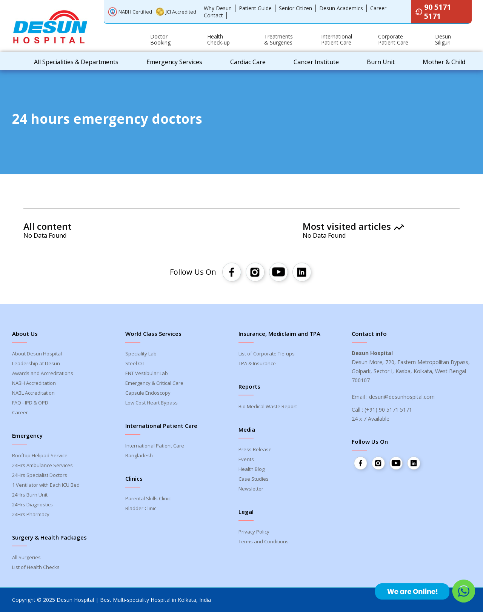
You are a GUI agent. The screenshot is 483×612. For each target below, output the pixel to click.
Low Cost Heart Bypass (151, 402)
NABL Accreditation (33, 392)
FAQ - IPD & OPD (30, 402)
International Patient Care (154, 445)
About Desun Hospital (37, 353)
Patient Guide (255, 8)
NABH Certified (130, 11)
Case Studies (253, 478)
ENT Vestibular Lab (146, 373)
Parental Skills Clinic (148, 498)
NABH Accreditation (34, 383)
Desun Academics (341, 8)
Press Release (255, 449)
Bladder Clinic (140, 508)
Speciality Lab (141, 353)
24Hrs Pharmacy (30, 514)
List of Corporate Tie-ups (266, 353)
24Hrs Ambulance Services (42, 465)
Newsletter (250, 488)
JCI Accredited (176, 12)
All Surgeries (26, 557)
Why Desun (218, 8)
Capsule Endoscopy (148, 392)
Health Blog (251, 469)
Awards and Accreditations (42, 373)
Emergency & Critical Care (154, 383)
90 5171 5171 (433, 11)
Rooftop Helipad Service (40, 455)
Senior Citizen (295, 8)
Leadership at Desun (36, 363)
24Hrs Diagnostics (32, 504)
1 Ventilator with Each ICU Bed (46, 484)
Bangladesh (139, 455)
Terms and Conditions (263, 541)
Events (246, 459)
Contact (213, 15)
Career (378, 8)
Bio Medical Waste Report (267, 406)
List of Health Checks (36, 567)
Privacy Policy (253, 531)
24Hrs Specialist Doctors (39, 475)
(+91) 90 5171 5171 (388, 409)
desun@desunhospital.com (402, 396)
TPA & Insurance (257, 363)
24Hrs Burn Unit (30, 494)
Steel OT (135, 363)
